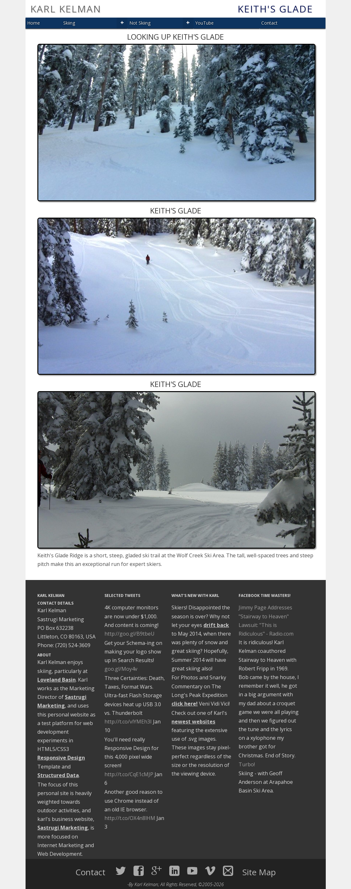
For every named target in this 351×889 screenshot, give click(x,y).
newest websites (193, 721)
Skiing (69, 23)
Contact (269, 23)
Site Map (259, 872)
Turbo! (247, 764)
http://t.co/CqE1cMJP (128, 774)
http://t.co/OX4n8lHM (129, 818)
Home (33, 23)
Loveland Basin (56, 679)
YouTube (204, 23)
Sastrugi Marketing (62, 827)
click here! (185, 703)
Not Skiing (139, 23)
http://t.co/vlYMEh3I (128, 721)
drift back (216, 625)
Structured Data (58, 775)
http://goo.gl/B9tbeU (129, 633)
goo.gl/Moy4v (120, 668)
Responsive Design (61, 757)
